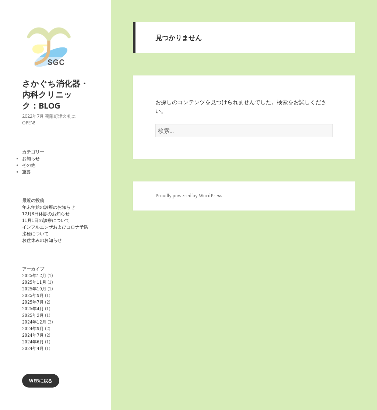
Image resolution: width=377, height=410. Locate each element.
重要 (26, 172)
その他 (28, 165)
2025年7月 (33, 302)
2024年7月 (33, 335)
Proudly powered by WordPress (188, 195)
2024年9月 (33, 328)
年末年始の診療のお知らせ (48, 207)
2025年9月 (33, 295)
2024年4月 (33, 348)
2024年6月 (33, 342)
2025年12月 (34, 275)
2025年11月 (34, 282)
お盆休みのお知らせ (42, 240)
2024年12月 (34, 322)
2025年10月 (34, 289)
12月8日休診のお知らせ (46, 214)
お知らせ (31, 158)
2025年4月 (33, 308)
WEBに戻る (40, 381)
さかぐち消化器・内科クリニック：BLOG (55, 94)
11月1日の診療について (46, 220)
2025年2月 (33, 315)
